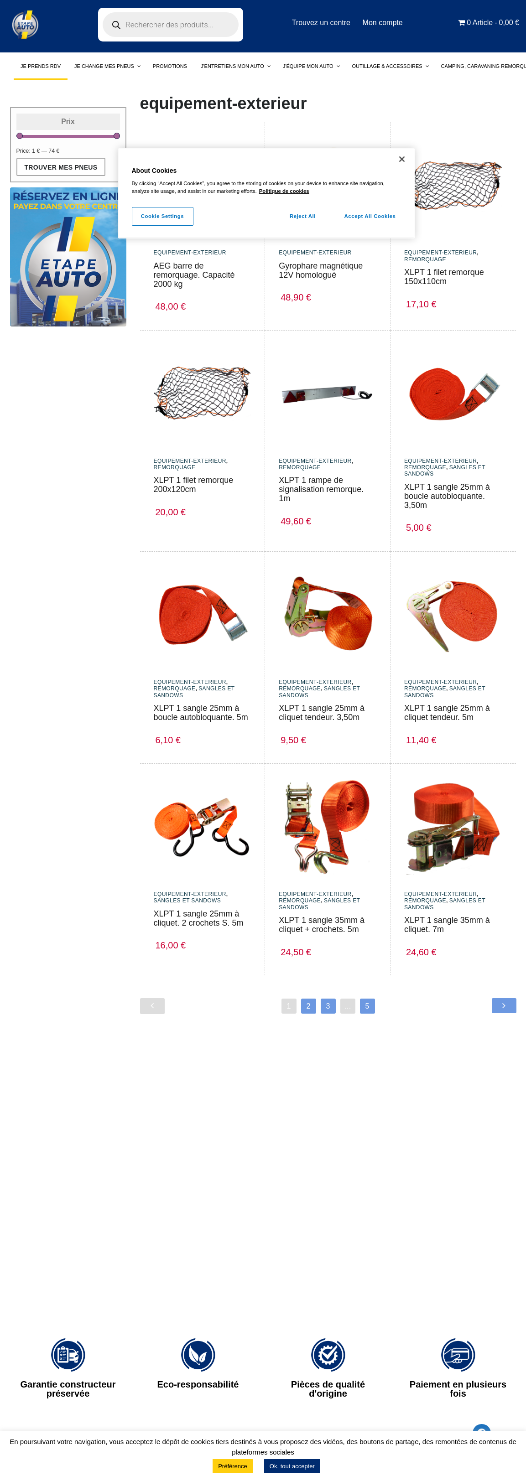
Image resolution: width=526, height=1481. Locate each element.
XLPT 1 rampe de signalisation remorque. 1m (321, 489)
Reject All (301, 216)
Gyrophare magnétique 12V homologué (321, 270)
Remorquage (425, 259)
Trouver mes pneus (61, 167)
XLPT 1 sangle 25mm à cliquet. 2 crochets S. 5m (199, 918)
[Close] (402, 159)
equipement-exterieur (190, 252)
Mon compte (383, 22)
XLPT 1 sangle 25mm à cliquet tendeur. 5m (447, 713)
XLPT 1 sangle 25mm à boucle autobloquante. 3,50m (447, 496)
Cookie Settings (162, 216)
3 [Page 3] (328, 1006)
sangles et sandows (187, 900)
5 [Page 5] (367, 1006)
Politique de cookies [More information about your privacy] (284, 191)
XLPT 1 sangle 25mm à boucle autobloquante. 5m (201, 713)
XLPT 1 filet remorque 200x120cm (194, 485)
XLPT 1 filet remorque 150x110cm (444, 277)
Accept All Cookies (370, 216)
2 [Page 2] (309, 1006)
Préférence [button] (232, 1466)
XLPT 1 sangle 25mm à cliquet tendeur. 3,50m (322, 713)
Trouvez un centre (320, 22)
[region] (266, 193)
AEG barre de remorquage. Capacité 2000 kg (194, 275)
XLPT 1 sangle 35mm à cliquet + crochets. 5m (322, 925)
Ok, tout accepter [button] (292, 1466)
